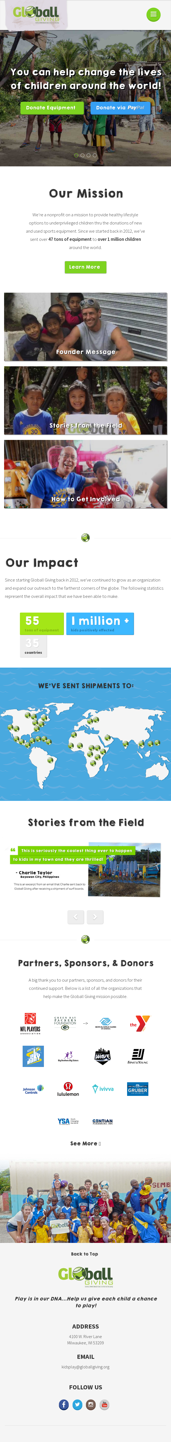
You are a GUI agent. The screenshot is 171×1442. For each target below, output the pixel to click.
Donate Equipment (50, 107)
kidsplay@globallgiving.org (85, 1366)
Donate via (120, 107)
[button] (75, 917)
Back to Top (84, 1254)
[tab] (85, 1143)
